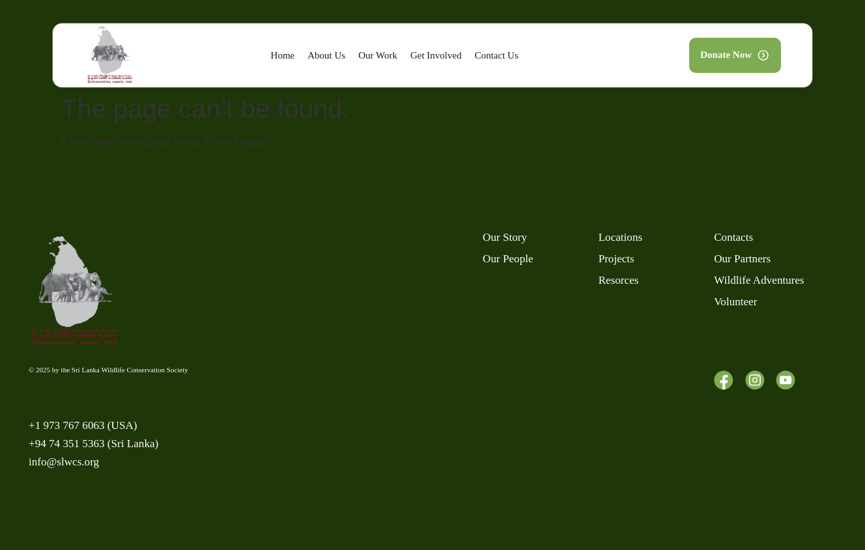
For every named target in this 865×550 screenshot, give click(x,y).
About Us (326, 55)
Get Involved (436, 55)
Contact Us (496, 55)
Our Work (377, 55)
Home (283, 55)
